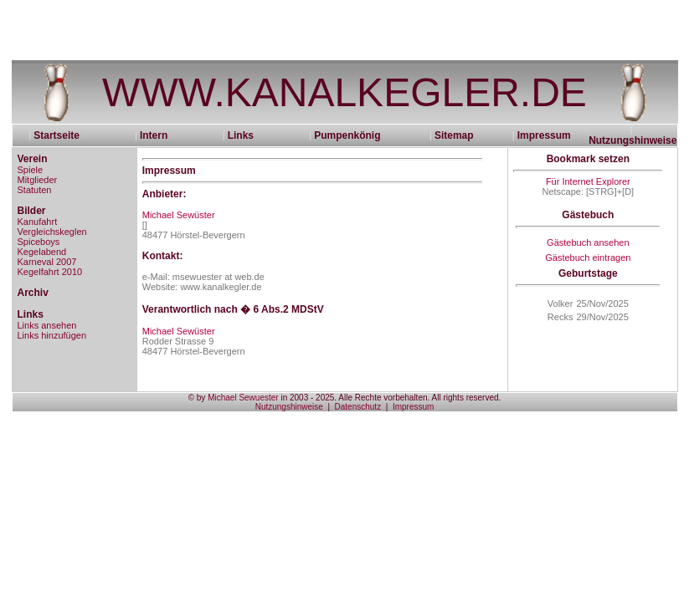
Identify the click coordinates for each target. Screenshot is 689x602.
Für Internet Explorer (588, 181)
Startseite (61, 135)
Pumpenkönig (347, 135)
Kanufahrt (38, 222)
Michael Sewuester (243, 397)
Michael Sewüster (178, 215)
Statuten (35, 190)
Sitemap (454, 135)
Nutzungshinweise (632, 140)
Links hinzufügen (52, 335)
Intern (153, 135)
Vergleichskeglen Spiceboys (52, 237)
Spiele (31, 170)
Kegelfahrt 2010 (50, 272)
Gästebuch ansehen (588, 242)
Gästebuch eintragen (587, 258)
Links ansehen (47, 325)
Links (241, 135)
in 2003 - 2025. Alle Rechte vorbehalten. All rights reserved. (390, 397)
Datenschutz (358, 406)
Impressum (544, 135)
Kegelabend (42, 252)
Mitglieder (38, 180)
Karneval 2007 (47, 262)
